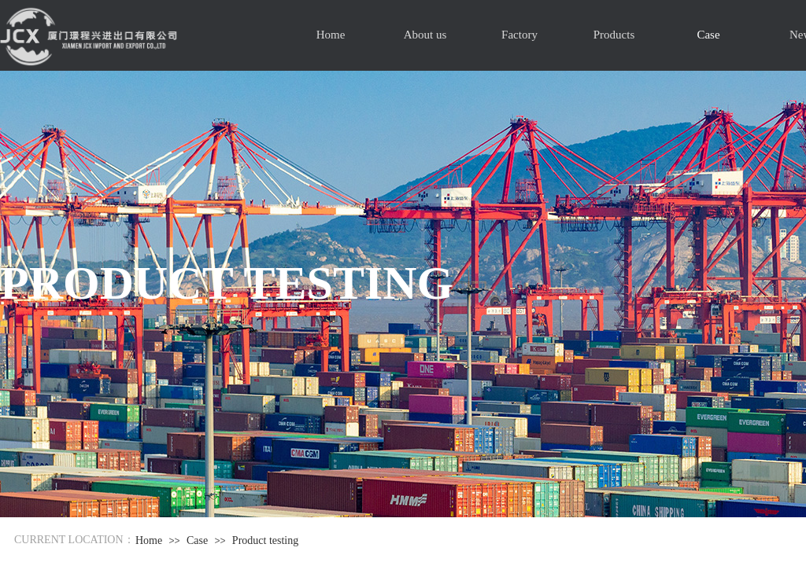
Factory (519, 34)
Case (708, 34)
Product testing (265, 540)
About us (425, 34)
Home (331, 34)
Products (614, 34)
